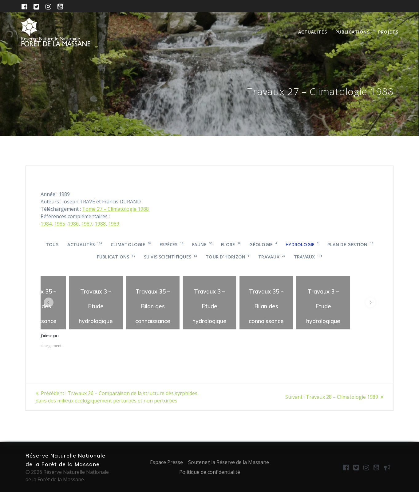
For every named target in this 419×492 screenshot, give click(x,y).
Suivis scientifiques (170, 257)
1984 (46, 223)
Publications (352, 32)
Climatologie (131, 244)
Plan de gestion (350, 244)
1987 (86, 223)
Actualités (312, 32)
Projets (388, 32)
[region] (96, 303)
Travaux (271, 257)
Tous (52, 244)
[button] (48, 302)
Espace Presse (166, 462)
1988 (100, 223)
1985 (59, 223)
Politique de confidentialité (209, 472)
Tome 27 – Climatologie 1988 (115, 209)
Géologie (263, 244)
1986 (73, 223)
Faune (202, 244)
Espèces (171, 244)
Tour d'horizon (227, 257)
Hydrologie (302, 244)
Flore (231, 244)
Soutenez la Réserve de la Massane (228, 462)
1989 (113, 223)
